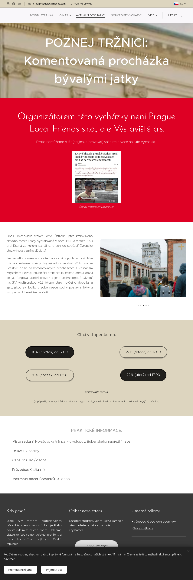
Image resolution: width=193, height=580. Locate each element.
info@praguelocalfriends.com (49, 3)
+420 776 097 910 (83, 3)
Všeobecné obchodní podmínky (154, 521)
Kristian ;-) (37, 469)
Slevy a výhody (143, 528)
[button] (174, 15)
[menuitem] (45, 15)
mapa (126, 441)
